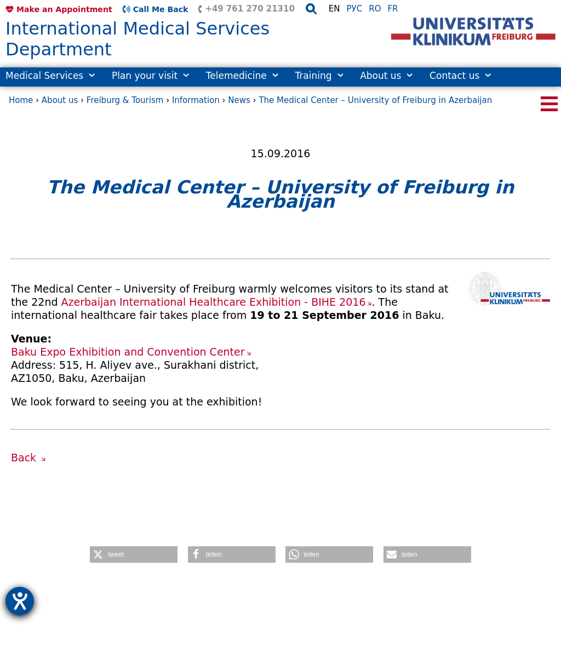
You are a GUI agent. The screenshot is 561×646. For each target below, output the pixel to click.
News (239, 100)
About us (386, 75)
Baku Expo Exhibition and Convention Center (128, 352)
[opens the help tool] (19, 601)
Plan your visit (150, 75)
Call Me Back (160, 9)
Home (21, 100)
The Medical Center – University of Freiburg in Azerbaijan (375, 100)
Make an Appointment (64, 9)
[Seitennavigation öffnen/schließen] (549, 104)
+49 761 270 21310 (249, 9)
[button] (134, 554)
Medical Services (50, 75)
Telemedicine (242, 75)
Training (319, 75)
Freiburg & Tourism (125, 100)
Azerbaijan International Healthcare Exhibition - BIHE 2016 (213, 302)
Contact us (460, 75)
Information (196, 100)
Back (25, 457)
